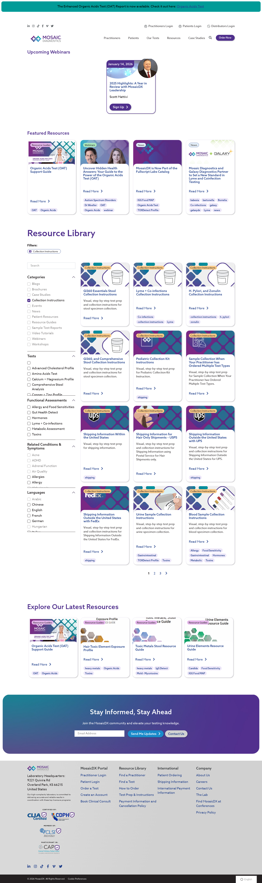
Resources (174, 29)
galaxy (213, 205)
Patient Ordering (170, 775)
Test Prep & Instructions (136, 795)
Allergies (38, 477)
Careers (201, 782)
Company (204, 768)
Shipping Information (173, 782)
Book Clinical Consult (96, 801)
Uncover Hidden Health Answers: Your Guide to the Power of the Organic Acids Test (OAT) (103, 173)
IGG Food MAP (146, 200)
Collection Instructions (48, 300)
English (37, 510)
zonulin (195, 322)
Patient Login (90, 782)
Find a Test (127, 782)
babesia (194, 200)
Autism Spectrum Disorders (100, 200)
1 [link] (148, 573)
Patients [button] (133, 29)
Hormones (39, 418)
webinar (108, 210)
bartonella (208, 200)
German (38, 521)
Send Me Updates (145, 734)
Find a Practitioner (132, 775)
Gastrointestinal (147, 555)
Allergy (37, 482)
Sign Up (120, 107)
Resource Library (132, 768)
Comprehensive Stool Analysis (47, 387)
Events (37, 306)
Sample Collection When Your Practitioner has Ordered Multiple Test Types (209, 362)
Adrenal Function (44, 466)
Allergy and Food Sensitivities (53, 407)
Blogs (36, 284)
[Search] (51, 266)
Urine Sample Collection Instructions (153, 516)
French (37, 516)
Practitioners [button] (112, 29)
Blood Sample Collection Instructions (206, 516)
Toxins (36, 434)
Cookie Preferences (77, 878)
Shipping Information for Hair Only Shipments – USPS (156, 436)
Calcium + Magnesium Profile (53, 379)
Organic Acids (48, 210)
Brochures (39, 289)
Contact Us (176, 734)
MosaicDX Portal (94, 768)
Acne (35, 455)
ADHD (36, 460)
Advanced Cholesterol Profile (53, 368)
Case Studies (197, 29)
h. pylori (224, 316)
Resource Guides (41, 145)
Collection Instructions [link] (43, 251)
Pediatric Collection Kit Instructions (153, 360)
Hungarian (39, 526)
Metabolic (196, 560)
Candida (193, 678)
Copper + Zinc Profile (47, 395)
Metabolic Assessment (48, 429)
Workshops (40, 344)
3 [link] (160, 573)
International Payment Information (174, 790)
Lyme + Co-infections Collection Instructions (152, 292)
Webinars (90, 145)
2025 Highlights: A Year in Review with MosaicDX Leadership (128, 86)
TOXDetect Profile (148, 210)
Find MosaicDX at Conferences (208, 803)
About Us (203, 775)
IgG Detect (162, 678)
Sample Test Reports (47, 328)
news (217, 210)
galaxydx (195, 210)
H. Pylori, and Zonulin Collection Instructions (205, 292)
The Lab (202, 795)
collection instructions (150, 322)
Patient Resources (45, 317)
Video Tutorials (43, 333)
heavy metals (92, 678)
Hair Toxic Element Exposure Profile (104, 658)
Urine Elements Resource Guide (205, 658)
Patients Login (192, 17)
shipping (142, 397)
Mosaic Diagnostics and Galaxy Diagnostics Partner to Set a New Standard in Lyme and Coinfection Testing (208, 175)
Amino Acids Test (44, 374)
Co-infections (198, 205)
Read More (40, 201)
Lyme (207, 210)
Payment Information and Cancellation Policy (137, 803)
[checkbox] (28, 300)
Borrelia (222, 200)
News (141, 145)
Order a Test (90, 788)
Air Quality (39, 471)
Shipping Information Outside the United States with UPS (208, 437)
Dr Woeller (91, 205)
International (168, 768)
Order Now (225, 28)
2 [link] (154, 573)
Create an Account (94, 795)
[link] (166, 573)
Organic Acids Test (190, 6)
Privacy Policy (206, 812)
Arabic (36, 499)
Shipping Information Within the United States (104, 436)
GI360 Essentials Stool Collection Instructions (100, 292)
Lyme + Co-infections (47, 423)
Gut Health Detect (45, 412)
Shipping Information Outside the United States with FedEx (102, 517)
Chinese (38, 504)
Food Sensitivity (212, 550)
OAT (34, 210)
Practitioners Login (160, 17)
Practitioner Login (93, 775)
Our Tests (153, 29)
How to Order (129, 788)
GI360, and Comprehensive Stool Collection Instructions (104, 360)
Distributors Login (223, 17)
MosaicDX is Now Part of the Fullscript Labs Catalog (156, 170)
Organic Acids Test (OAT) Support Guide (48, 170)
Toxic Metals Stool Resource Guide (155, 658)
